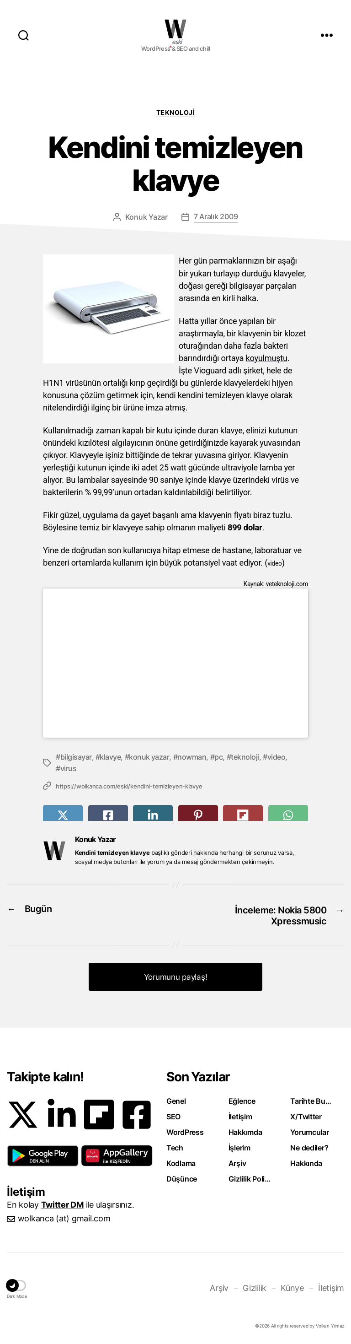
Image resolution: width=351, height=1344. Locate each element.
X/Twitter (306, 1113)
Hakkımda (245, 1129)
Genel (176, 1098)
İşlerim (239, 1145)
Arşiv (237, 1160)
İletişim (240, 1113)
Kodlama (181, 1160)
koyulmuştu (267, 357)
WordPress (185, 1129)
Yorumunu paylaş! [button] (175, 974)
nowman (191, 756)
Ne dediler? (309, 1145)
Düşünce (181, 1176)
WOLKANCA (175, 28)
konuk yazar (149, 756)
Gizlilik (254, 1285)
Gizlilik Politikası (250, 1176)
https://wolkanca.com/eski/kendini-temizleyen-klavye (129, 785)
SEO (173, 1113)
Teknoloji (175, 112)
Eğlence (242, 1098)
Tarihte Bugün (311, 1098)
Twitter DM (62, 1202)
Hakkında (306, 1160)
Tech (174, 1145)
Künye (292, 1285)
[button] (43, 1153)
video (276, 756)
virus (68, 767)
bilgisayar (76, 756)
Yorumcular (309, 1129)
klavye (110, 756)
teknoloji (245, 756)
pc (218, 756)
